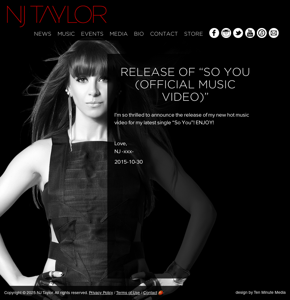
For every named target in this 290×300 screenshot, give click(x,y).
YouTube (250, 33)
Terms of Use (128, 293)
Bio (139, 34)
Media (119, 34)
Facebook (214, 33)
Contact (164, 34)
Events (92, 34)
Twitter (238, 33)
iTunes (262, 33)
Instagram (226, 33)
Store (193, 34)
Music (66, 34)
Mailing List (274, 33)
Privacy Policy (101, 293)
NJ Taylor (56, 16)
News (42, 34)
